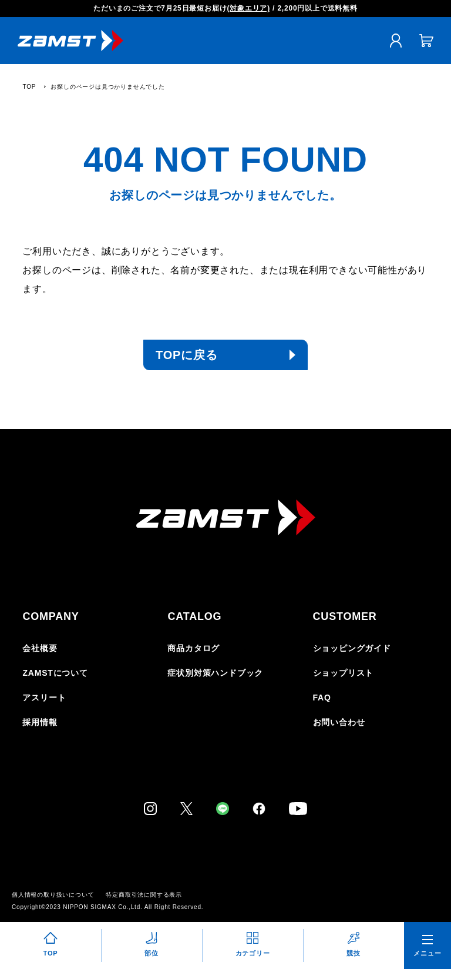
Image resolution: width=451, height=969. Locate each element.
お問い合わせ (339, 722)
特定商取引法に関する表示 (144, 894)
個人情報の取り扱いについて (53, 894)
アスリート (44, 697)
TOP (29, 86)
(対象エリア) (248, 8)
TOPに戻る (187, 354)
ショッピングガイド (352, 648)
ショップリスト (343, 673)
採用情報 (39, 722)
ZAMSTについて (54, 673)
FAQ (322, 697)
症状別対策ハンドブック (215, 673)
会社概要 (39, 648)
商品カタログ (193, 648)
